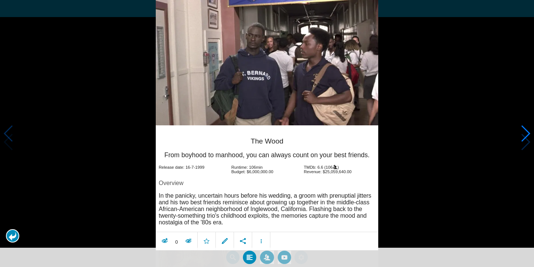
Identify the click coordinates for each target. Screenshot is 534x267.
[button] (12, 236)
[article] (267, 185)
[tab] (249, 253)
